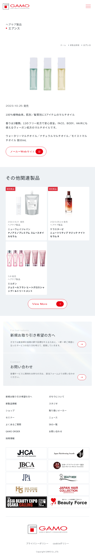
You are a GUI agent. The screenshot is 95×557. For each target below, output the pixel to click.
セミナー (10, 417)
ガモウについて (56, 396)
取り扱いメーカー (58, 410)
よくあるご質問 (13, 424)
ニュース (53, 417)
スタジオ (53, 403)
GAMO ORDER (13, 431)
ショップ (10, 410)
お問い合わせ (55, 431)
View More (48, 304)
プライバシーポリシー (37, 543)
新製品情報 (74, 45)
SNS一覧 (53, 424)
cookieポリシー (61, 543)
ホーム (63, 45)
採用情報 (10, 438)
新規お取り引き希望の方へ (19, 396)
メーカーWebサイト (26, 151)
